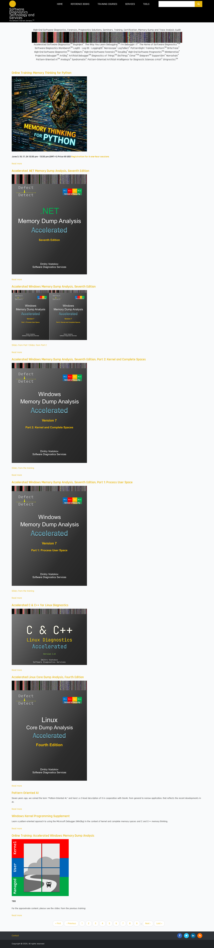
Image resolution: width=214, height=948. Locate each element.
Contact (15, 935)
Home (60, 4)
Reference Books (80, 4)
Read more (17, 163)
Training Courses (107, 4)
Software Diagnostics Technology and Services (21, 13)
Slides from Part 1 (20, 345)
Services (130, 4)
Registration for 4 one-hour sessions (90, 156)
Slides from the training (23, 468)
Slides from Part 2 (38, 345)
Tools (146, 4)
